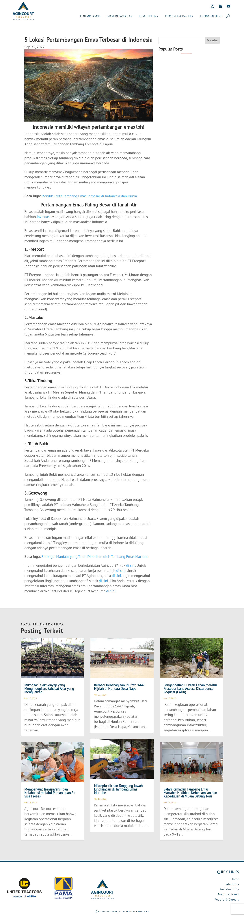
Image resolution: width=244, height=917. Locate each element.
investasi (43, 216)
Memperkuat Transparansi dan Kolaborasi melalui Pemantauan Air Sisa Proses (49, 792)
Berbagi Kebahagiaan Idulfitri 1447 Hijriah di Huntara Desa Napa (119, 687)
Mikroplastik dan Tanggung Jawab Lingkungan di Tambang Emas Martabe (118, 789)
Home (235, 879)
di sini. (103, 580)
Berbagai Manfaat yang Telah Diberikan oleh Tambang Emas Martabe (94, 556)
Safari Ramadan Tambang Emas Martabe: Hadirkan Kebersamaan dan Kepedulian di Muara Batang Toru (190, 792)
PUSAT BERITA (148, 16)
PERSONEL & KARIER (178, 16)
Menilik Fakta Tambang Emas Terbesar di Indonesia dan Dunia (89, 196)
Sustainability (229, 889)
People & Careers (227, 899)
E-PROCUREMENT (211, 16)
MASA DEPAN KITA (119, 16)
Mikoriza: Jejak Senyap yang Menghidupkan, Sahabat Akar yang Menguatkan (49, 688)
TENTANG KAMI (89, 16)
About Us (232, 884)
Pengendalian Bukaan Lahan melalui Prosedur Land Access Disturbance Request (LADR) (190, 688)
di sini (130, 565)
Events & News (228, 894)
